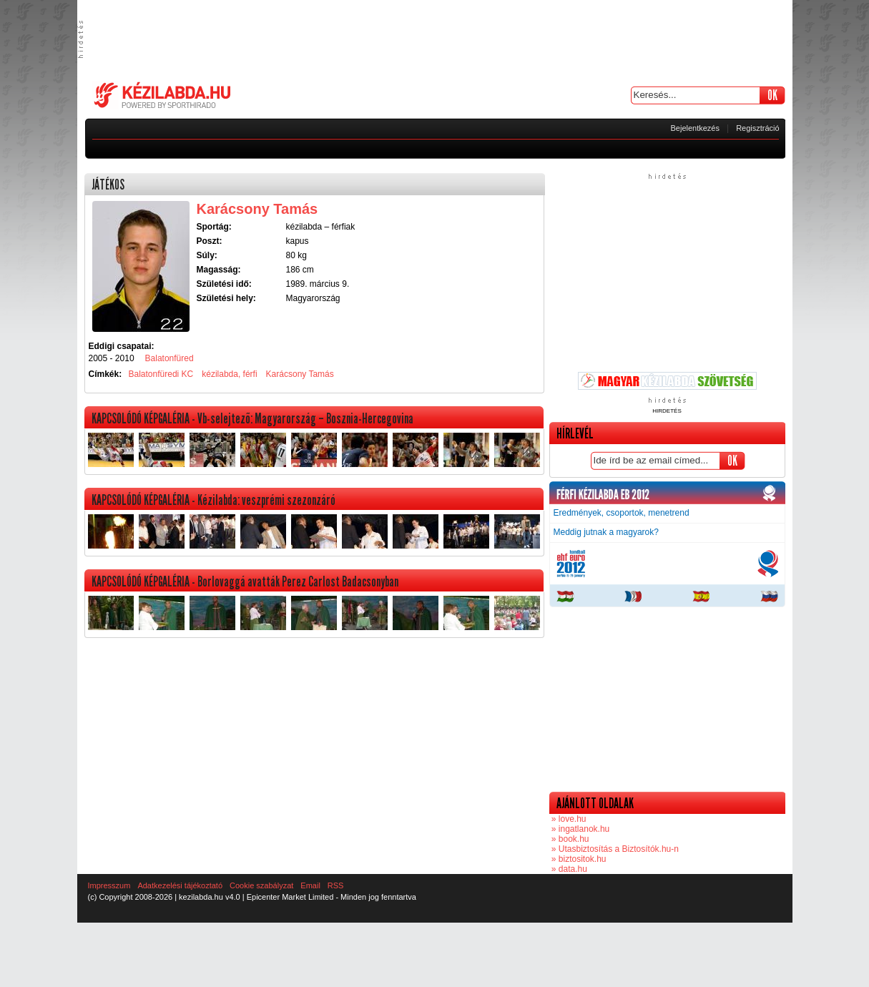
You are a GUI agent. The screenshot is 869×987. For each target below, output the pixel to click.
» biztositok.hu (578, 859)
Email (310, 885)
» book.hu (569, 839)
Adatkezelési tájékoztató (179, 885)
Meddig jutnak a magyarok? (606, 532)
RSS (336, 885)
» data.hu (568, 869)
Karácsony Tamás (300, 374)
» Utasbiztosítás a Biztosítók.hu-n (614, 849)
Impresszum (109, 885)
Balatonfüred (169, 358)
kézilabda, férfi (229, 374)
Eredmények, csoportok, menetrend (621, 513)
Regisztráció (758, 128)
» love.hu (567, 819)
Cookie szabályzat (261, 885)
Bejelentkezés (695, 128)
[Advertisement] (435, 39)
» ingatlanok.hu (579, 829)
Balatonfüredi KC (161, 374)
